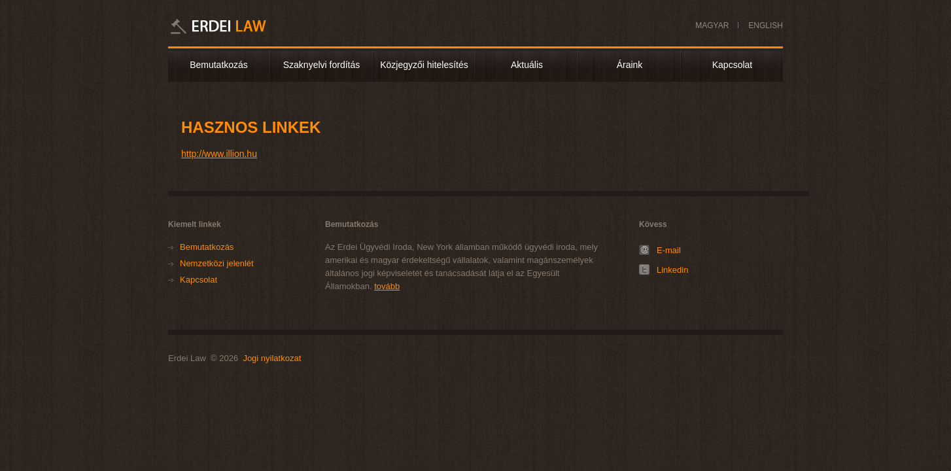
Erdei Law (235, 26)
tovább (387, 286)
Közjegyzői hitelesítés (424, 65)
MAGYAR (712, 25)
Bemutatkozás (219, 65)
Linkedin (672, 270)
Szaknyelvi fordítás (321, 65)
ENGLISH (765, 25)
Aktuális (527, 65)
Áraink (630, 65)
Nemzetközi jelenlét (217, 263)
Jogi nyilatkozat (272, 358)
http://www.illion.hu (219, 153)
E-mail (669, 250)
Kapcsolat (732, 65)
